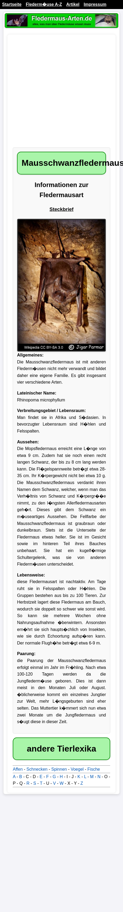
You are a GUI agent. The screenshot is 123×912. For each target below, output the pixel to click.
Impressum (95, 4)
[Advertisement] (50, 93)
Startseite (12, 4)
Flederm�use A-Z (44, 4)
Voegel (77, 769)
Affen (18, 769)
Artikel (72, 4)
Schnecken (37, 769)
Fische (93, 769)
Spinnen (59, 769)
